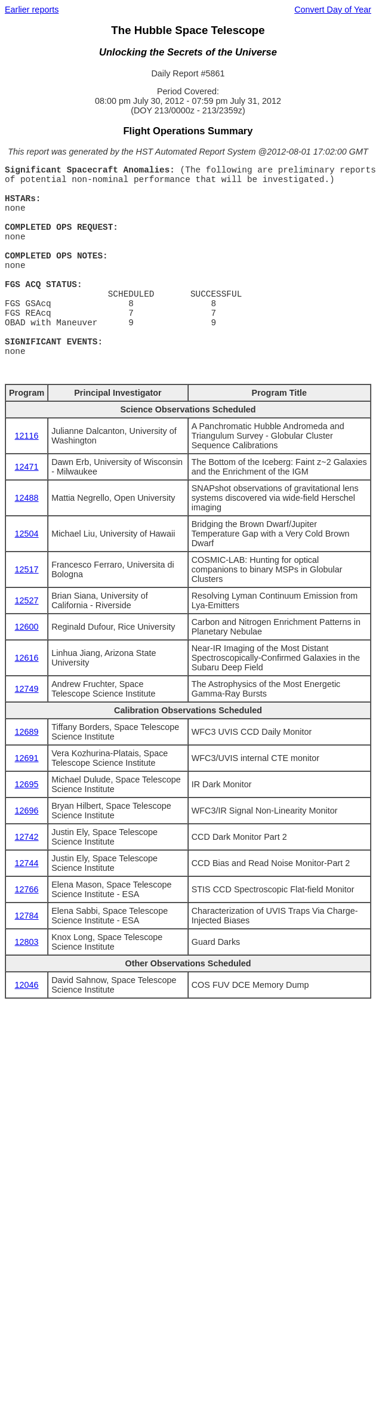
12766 (27, 889)
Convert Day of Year (332, 9)
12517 (27, 569)
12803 (27, 942)
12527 (27, 600)
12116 (27, 435)
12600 (27, 626)
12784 (27, 915)
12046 (27, 985)
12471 (27, 467)
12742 (27, 837)
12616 (27, 658)
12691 (27, 758)
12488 (27, 498)
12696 (27, 810)
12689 (27, 732)
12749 (27, 689)
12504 (27, 533)
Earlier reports (31, 9)
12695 (27, 784)
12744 (27, 863)
